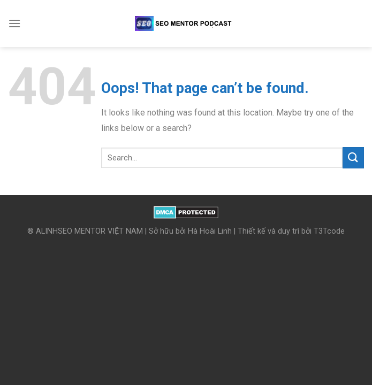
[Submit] (353, 157)
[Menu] (14, 23)
